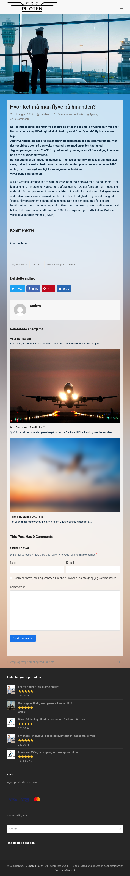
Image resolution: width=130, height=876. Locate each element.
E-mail (71, 562)
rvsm (72, 264)
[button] (121, 7)
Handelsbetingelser (17, 815)
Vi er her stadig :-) (22, 338)
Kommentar (18, 587)
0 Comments (22, 118)
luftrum (37, 264)
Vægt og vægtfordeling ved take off (30, 662)
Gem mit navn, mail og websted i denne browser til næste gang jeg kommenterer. (65, 578)
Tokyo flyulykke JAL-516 (27, 517)
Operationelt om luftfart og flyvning (78, 114)
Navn (14, 562)
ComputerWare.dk (64, 870)
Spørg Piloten (35, 865)
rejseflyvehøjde (55, 264)
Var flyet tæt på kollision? (27, 427)
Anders (45, 114)
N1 (120, 662)
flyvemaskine (19, 264)
